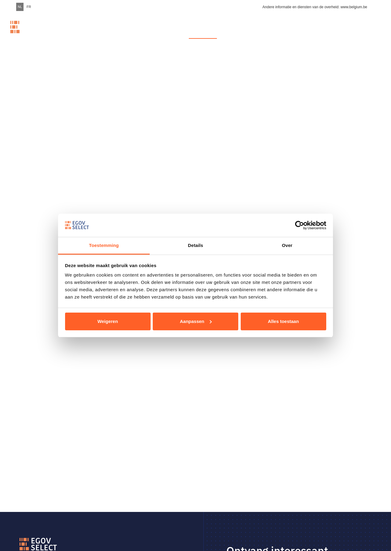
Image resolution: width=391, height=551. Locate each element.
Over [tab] (287, 245)
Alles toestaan (283, 321)
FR (29, 7)
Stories (290, 33)
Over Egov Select (323, 33)
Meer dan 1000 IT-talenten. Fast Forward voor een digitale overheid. (139, 33)
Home (81, 33)
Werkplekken (248, 33)
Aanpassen (196, 321)
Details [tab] (195, 245)
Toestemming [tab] (104, 245)
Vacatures (203, 33)
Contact (360, 33)
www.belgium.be (354, 7)
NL (20, 7)
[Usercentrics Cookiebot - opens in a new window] (299, 225)
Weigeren (107, 321)
